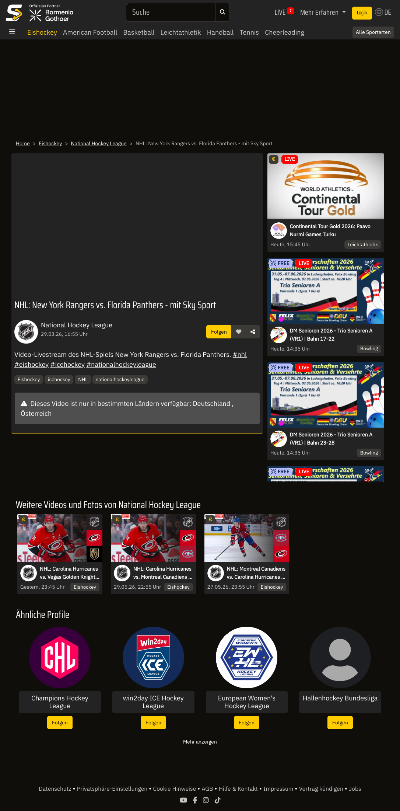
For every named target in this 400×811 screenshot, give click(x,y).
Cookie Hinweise (175, 789)
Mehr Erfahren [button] (320, 12)
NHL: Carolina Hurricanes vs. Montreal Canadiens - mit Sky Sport (162, 573)
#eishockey (31, 364)
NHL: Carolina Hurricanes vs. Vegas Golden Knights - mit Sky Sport (69, 573)
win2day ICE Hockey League (153, 702)
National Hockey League (99, 143)
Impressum (279, 789)
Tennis (249, 32)
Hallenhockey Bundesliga (340, 698)
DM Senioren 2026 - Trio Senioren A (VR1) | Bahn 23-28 (331, 438)
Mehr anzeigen (200, 741)
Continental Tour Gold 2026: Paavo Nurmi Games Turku (330, 230)
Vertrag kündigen (322, 789)
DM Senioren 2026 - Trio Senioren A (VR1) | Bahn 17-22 (331, 334)
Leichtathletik (181, 32)
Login (362, 13)
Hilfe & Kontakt (239, 789)
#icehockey (67, 364)
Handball (220, 32)
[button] (238, 331)
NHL (83, 379)
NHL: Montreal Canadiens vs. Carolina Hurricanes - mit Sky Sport (256, 573)
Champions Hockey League (59, 702)
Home (23, 143)
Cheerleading (284, 32)
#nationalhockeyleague (121, 364)
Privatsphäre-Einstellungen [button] (113, 789)
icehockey (59, 379)
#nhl (240, 354)
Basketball (138, 32)
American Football (90, 32)
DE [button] (383, 12)
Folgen (219, 331)
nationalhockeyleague (120, 379)
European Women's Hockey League (247, 702)
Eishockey (42, 32)
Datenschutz (56, 789)
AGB (207, 789)
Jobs (355, 789)
